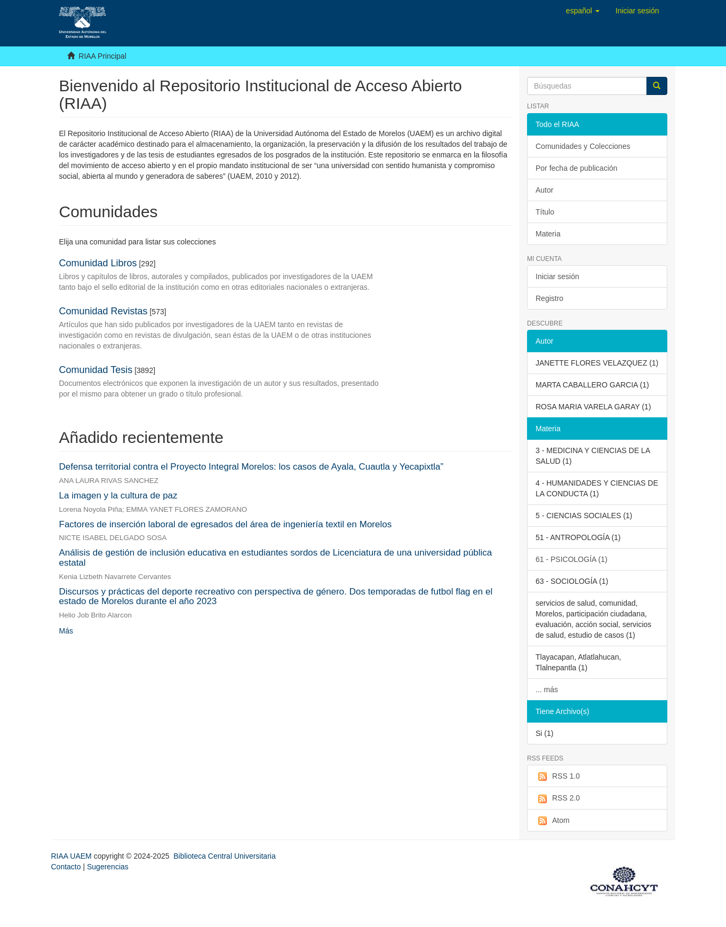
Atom (553, 821)
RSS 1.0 (558, 776)
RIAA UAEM (72, 856)
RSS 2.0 (558, 798)
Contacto (66, 866)
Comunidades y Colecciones (583, 146)
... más (547, 689)
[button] (583, 10)
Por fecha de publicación (576, 168)
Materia (548, 233)
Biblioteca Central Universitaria (224, 856)
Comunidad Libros (98, 263)
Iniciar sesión (557, 276)
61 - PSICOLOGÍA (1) (572, 559)
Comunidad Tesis (96, 370)
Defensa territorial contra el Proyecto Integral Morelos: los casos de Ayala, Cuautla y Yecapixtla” (251, 467)
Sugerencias (108, 866)
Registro (549, 298)
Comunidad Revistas (103, 311)
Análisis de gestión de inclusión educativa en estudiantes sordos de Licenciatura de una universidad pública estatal (275, 558)
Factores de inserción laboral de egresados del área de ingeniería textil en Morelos (225, 524)
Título (545, 212)
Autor (544, 190)
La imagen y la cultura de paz (118, 495)
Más (66, 631)
